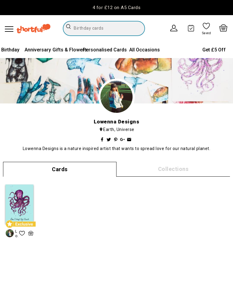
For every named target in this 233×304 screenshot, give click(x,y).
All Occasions (144, 50)
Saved (206, 33)
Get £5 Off (214, 50)
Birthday (10, 50)
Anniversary (38, 50)
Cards (60, 169)
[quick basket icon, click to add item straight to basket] (30, 233)
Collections (173, 169)
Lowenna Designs (16, 233)
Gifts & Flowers (69, 50)
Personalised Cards (105, 50)
